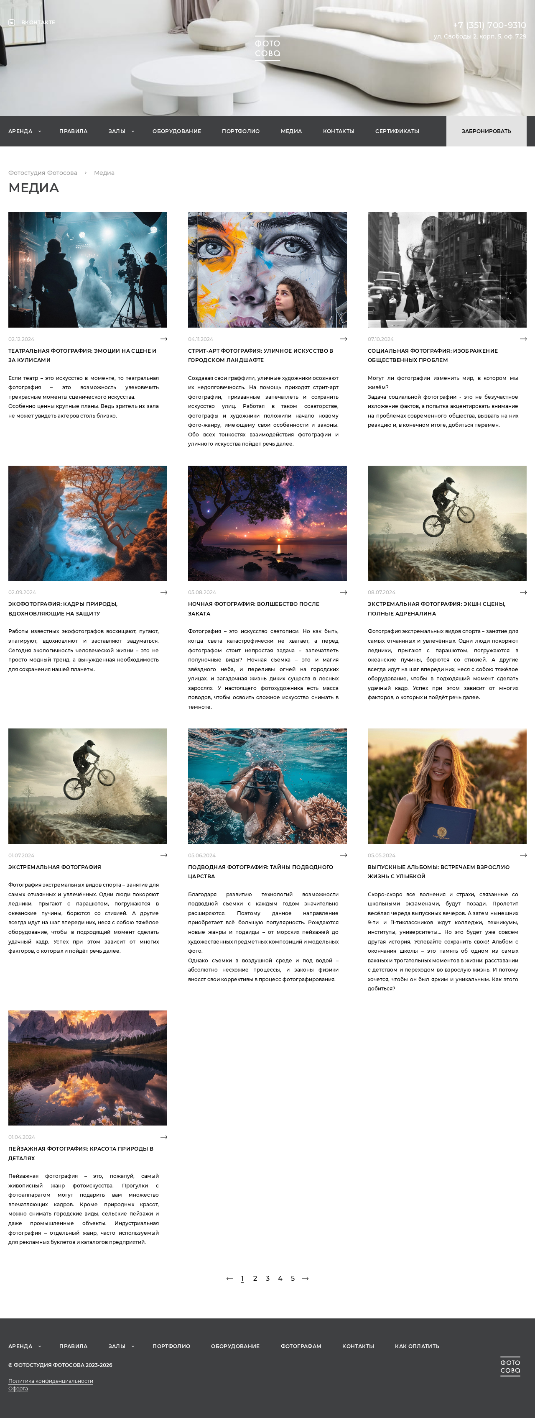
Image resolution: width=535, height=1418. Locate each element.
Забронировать (486, 131)
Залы (117, 131)
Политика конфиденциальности (50, 1381)
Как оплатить (417, 1346)
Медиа (291, 131)
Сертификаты (397, 131)
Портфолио (241, 131)
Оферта (18, 1388)
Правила (73, 131)
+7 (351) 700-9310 (490, 25)
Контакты (339, 131)
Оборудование (177, 131)
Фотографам (301, 1346)
